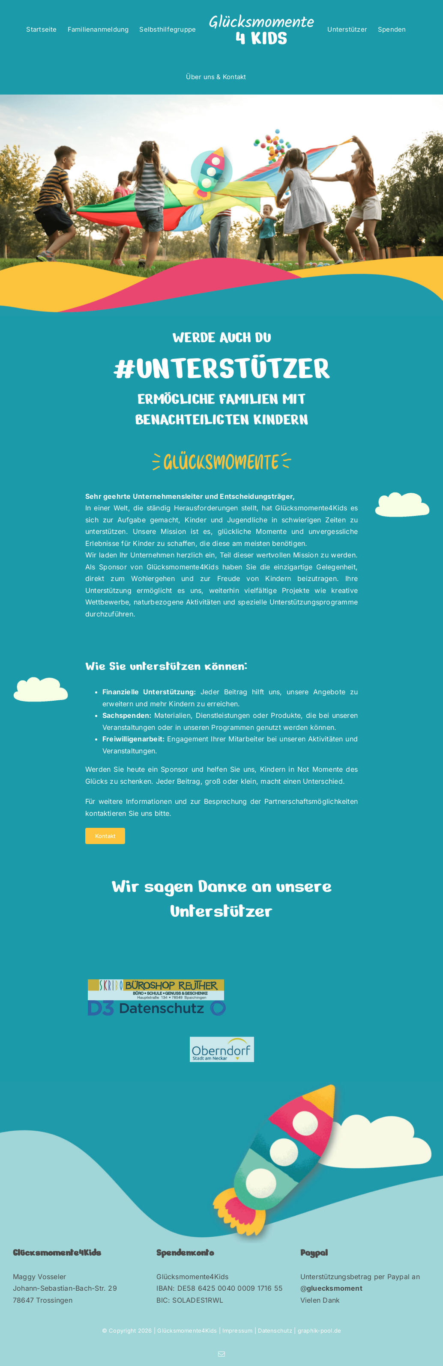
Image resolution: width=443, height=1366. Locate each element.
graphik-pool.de (319, 1330)
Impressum (237, 1330)
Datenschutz (276, 1330)
